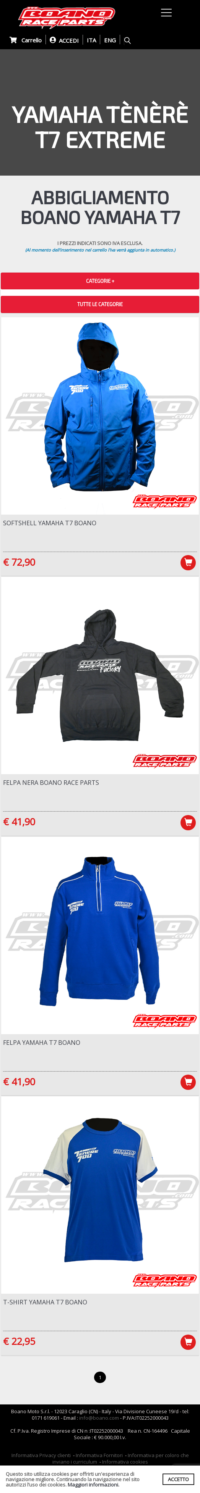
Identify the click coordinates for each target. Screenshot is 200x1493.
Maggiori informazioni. (93, 1484)
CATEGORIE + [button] (100, 281)
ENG (110, 40)
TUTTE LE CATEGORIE (100, 304)
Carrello (26, 40)
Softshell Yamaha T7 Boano (49, 523)
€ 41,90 (19, 821)
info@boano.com (99, 1417)
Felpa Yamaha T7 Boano (41, 1042)
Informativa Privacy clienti (41, 1455)
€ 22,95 (19, 1341)
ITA (91, 40)
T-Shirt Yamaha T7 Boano (45, 1302)
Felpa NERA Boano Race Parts (51, 782)
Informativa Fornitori (99, 1455)
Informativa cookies (125, 1461)
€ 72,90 (19, 561)
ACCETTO (178, 1479)
